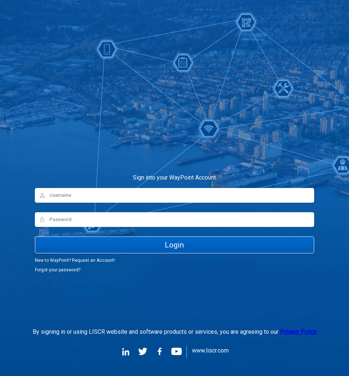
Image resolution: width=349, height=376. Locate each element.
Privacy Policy (298, 331)
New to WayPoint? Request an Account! (75, 260)
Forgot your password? (57, 269)
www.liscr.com (210, 351)
